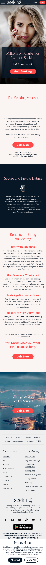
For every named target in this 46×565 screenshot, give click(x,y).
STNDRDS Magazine (33, 475)
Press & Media (8, 468)
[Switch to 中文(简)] (8, 441)
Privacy (6, 480)
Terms (5, 484)
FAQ (4, 461)
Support (6, 465)
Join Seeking (23, 71)
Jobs (5, 472)
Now (23, 144)
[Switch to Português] (29, 441)
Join (42, 2)
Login (34, 2)
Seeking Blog (30, 471)
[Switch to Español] (18, 437)
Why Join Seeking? (32, 461)
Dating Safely (30, 490)
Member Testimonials (33, 486)
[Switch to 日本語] (38, 441)
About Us (6, 457)
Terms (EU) (7, 488)
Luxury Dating (32, 451)
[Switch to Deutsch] (36, 437)
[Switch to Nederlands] (18, 441)
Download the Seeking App (30, 466)
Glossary (28, 482)
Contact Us (7, 476)
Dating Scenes (30, 479)
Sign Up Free (30, 457)
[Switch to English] (9, 437)
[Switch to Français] (27, 437)
